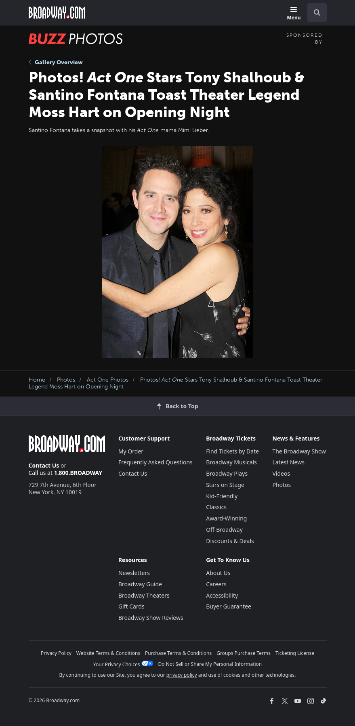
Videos (281, 473)
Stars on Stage (225, 485)
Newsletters (134, 573)
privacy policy (181, 674)
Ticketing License (294, 653)
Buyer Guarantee (228, 606)
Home (37, 379)
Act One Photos (107, 379)
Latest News (288, 462)
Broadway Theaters (144, 595)
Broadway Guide (140, 584)
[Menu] (293, 13)
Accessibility (222, 595)
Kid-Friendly (221, 496)
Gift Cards (131, 606)
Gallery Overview (56, 62)
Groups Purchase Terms (243, 653)
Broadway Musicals (231, 462)
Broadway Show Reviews (150, 617)
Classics (216, 507)
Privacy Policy (56, 653)
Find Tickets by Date (232, 451)
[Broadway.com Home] (57, 12)
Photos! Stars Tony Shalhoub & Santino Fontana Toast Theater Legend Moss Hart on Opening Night (175, 383)
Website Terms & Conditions (108, 653)
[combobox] (314, 12)
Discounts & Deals (230, 541)
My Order (130, 451)
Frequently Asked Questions (155, 462)
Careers (216, 584)
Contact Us (44, 465)
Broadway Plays (227, 473)
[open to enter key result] (317, 12)
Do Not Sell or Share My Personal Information (210, 664)
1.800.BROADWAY (78, 472)
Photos (66, 379)
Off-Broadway (224, 529)
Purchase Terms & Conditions (178, 653)
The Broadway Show (299, 451)
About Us (218, 573)
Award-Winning (226, 518)
